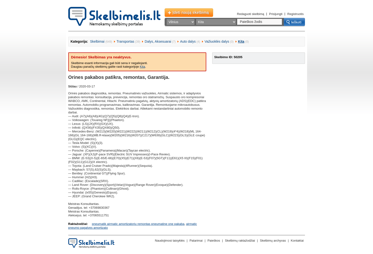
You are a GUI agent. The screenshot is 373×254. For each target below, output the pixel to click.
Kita (241, 41)
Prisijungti (275, 14)
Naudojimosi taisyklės (170, 240)
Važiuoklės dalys (217, 41)
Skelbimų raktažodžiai (240, 240)
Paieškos (213, 240)
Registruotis (295, 14)
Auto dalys (188, 41)
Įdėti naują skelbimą (191, 12)
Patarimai (196, 240)
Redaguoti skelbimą (250, 14)
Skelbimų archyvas (273, 240)
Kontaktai (297, 240)
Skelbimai (97, 41)
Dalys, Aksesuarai (158, 41)
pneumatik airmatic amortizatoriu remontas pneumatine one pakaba (138, 224)
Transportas (125, 41)
